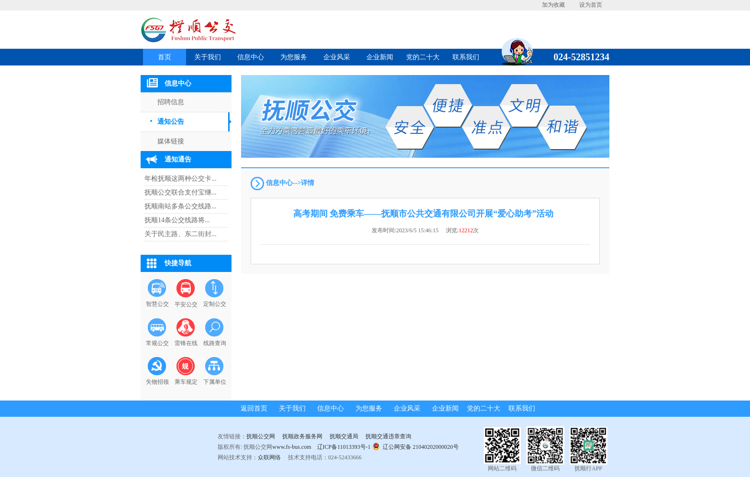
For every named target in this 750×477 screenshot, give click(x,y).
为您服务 (293, 57)
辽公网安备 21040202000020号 (415, 446)
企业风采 (336, 57)
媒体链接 (170, 141)
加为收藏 (553, 4)
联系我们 (465, 57)
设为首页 (590, 4)
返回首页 (254, 408)
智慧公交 (157, 304)
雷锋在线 (186, 343)
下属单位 (214, 382)
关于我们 (207, 57)
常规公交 (157, 343)
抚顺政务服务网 (302, 436)
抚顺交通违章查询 (388, 436)
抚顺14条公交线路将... (177, 220)
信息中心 (250, 57)
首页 (164, 57)
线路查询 (214, 343)
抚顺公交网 (260, 436)
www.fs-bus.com (291, 447)
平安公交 (186, 304)
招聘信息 (170, 102)
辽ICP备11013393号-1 (344, 447)
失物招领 (157, 382)
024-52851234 (577, 57)
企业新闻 (379, 57)
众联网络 (269, 457)
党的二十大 (423, 57)
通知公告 (170, 121)
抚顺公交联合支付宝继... (180, 192)
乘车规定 (186, 382)
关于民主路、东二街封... (180, 234)
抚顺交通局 (344, 436)
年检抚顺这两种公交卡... (180, 178)
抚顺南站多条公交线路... (180, 206)
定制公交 (214, 304)
